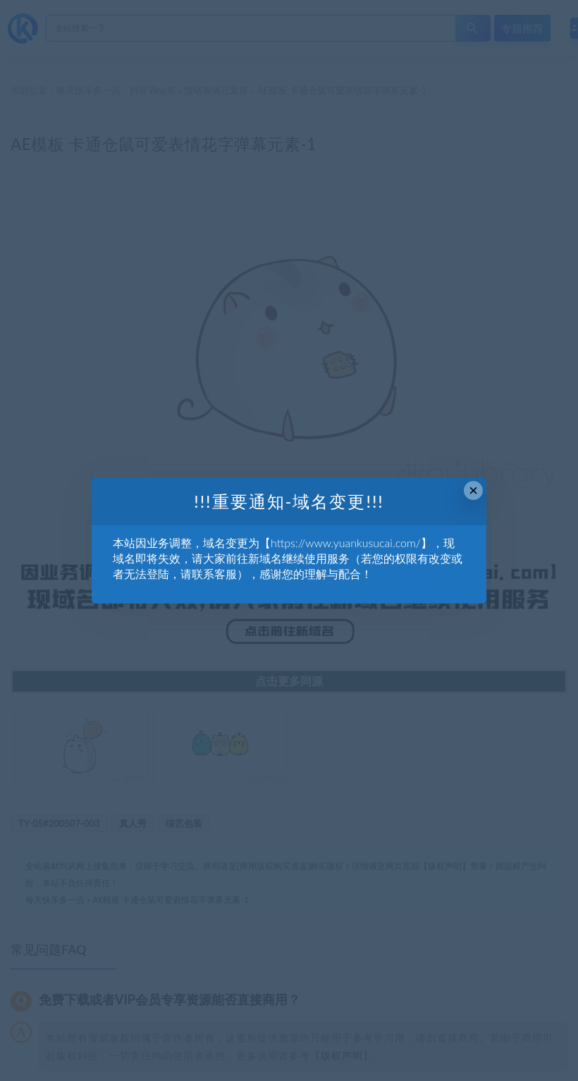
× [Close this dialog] (473, 490)
